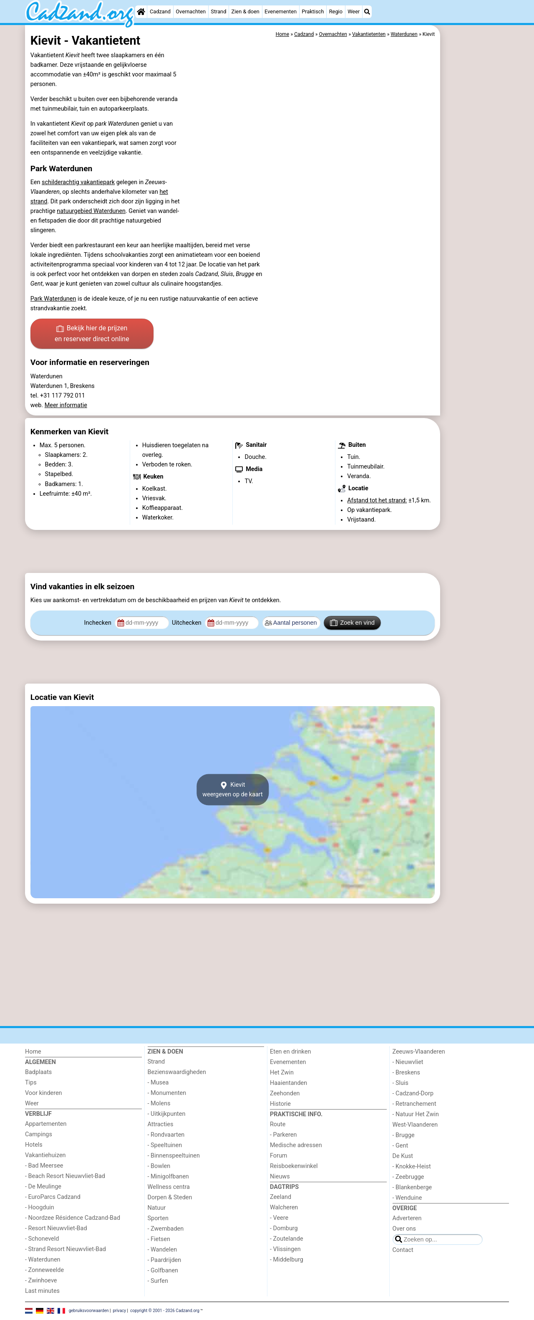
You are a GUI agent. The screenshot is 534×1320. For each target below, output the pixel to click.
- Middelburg (286, 1259)
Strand (218, 11)
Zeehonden (285, 1093)
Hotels (34, 1144)
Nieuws (280, 1176)
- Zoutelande (286, 1238)
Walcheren (284, 1207)
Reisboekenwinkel (294, 1166)
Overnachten (191, 11)
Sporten (158, 1218)
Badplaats (38, 1072)
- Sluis (400, 1083)
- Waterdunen (42, 1259)
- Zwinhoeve (41, 1280)
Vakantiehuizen (45, 1155)
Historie (280, 1103)
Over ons (404, 1228)
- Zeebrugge (408, 1177)
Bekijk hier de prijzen (92, 334)
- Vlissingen (285, 1249)
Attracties (161, 1124)
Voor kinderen (43, 1093)
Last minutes (42, 1291)
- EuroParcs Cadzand (53, 1197)
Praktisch (313, 11)
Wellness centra (169, 1187)
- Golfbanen (163, 1270)
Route (277, 1124)
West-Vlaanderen (415, 1124)
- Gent (400, 1145)
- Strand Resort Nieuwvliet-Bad (65, 1249)
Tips (31, 1082)
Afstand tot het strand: (377, 500)
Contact (403, 1250)
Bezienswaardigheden (177, 1072)
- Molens (159, 1103)
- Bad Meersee (44, 1165)
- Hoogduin (39, 1207)
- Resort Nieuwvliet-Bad (56, 1228)
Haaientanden (288, 1083)
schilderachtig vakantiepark (78, 182)
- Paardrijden (164, 1260)
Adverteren (407, 1218)
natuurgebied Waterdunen (91, 211)
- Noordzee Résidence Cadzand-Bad (72, 1217)
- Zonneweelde (44, 1270)
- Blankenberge (412, 1187)
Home (33, 1051)
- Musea (158, 1082)
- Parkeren (283, 1134)
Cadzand (160, 11)
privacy (119, 1310)
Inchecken (98, 622)
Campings (38, 1134)
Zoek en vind (352, 622)
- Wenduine (407, 1197)
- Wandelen (162, 1249)
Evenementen (280, 11)
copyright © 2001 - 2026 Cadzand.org (164, 1310)
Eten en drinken (290, 1051)
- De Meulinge (43, 1186)
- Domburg (284, 1228)
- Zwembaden (166, 1228)
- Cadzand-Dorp (413, 1093)
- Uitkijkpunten (167, 1113)
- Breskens (406, 1072)
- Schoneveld (42, 1238)
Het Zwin (282, 1072)
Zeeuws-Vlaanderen (419, 1051)
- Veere (279, 1217)
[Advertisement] (475, 217)
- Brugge (404, 1135)
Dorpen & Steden (170, 1197)
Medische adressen (296, 1145)
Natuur (157, 1207)
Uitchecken (187, 622)
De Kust (403, 1156)
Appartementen (45, 1123)
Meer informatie (66, 405)
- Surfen (158, 1281)
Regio (336, 11)
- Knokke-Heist (412, 1166)
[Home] (141, 11)
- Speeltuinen (165, 1145)
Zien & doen (245, 11)
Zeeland (280, 1197)
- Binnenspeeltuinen (174, 1155)
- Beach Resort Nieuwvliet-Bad (65, 1176)
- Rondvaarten (166, 1134)
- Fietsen (159, 1239)
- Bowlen (159, 1166)
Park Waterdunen (53, 298)
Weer (354, 11)
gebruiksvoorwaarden (89, 1310)
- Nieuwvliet (408, 1062)
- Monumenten (167, 1093)
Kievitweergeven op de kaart (232, 789)
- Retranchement (414, 1103)
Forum (278, 1155)
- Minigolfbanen (168, 1176)
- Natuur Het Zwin (416, 1114)
